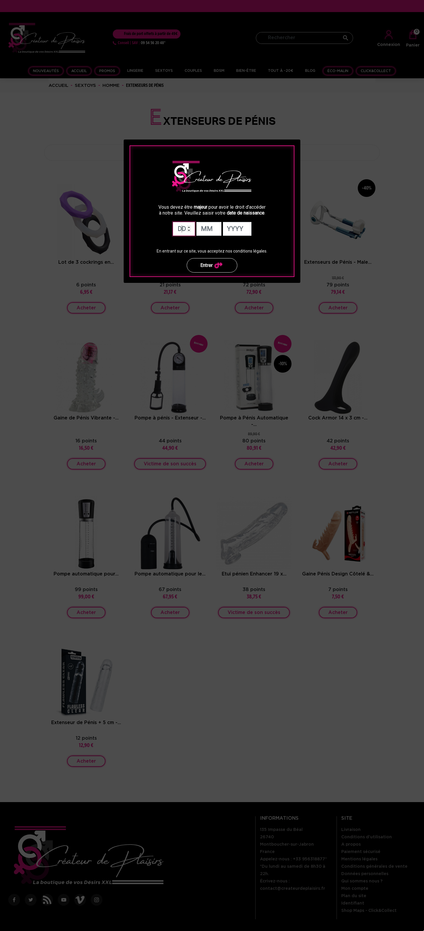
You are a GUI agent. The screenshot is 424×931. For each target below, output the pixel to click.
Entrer (212, 265)
